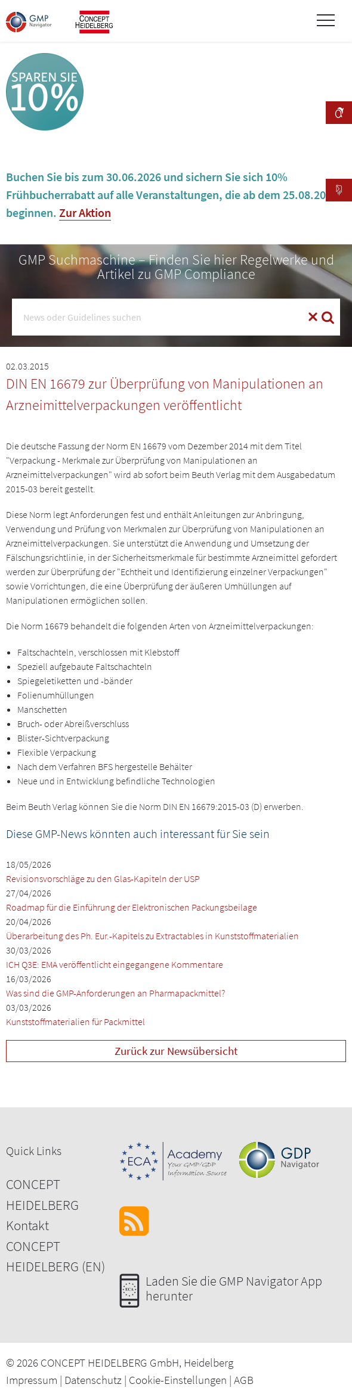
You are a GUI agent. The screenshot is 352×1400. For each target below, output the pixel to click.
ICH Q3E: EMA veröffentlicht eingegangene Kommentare (114, 964)
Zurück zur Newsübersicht (176, 1051)
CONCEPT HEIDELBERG (42, 1194)
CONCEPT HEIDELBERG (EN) (55, 1256)
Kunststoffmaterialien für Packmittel (75, 1022)
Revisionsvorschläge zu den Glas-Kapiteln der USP (103, 878)
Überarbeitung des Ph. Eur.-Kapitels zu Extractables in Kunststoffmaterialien (152, 936)
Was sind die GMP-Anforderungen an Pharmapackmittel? (115, 993)
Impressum (31, 1380)
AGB (244, 1380)
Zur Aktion (85, 212)
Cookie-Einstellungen (178, 1380)
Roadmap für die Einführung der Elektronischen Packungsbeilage (131, 907)
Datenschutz (93, 1380)
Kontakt (27, 1225)
